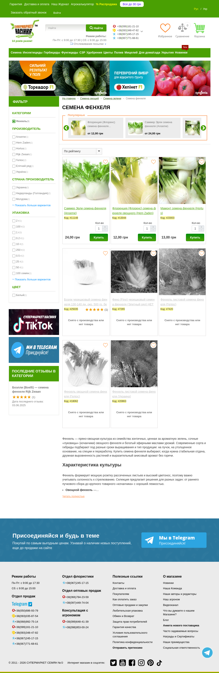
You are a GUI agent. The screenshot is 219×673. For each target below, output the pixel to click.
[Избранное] (165, 30)
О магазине (172, 576)
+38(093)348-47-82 (26, 632)
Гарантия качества (124, 627)
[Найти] (96, 27)
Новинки (168, 582)
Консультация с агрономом (75, 613)
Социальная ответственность (181, 647)
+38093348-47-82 (128, 30)
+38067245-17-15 (128, 34)
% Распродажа (106, 4)
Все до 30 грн (132, 4)
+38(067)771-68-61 (26, 643)
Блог (166, 620)
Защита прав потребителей (130, 621)
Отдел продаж (23, 596)
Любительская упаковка (128, 610)
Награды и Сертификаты (178, 636)
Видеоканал (170, 605)
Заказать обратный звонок (29, 12)
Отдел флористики (78, 576)
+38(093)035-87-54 (26, 616)
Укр (205, 8)
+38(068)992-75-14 (26, 621)
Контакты (118, 582)
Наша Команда (172, 588)
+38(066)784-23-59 (77, 597)
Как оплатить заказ (125, 599)
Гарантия (16, 4)
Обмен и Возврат (123, 616)
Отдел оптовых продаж (81, 590)
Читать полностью (73, 496)
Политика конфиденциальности (133, 642)
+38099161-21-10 (128, 26)
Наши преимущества (176, 642)
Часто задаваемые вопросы (180, 631)
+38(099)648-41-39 (77, 621)
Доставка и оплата (36, 4)
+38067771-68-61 (128, 38)
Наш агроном (171, 599)
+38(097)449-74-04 (77, 602)
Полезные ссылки (128, 576)
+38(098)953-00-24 (77, 627)
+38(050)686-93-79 (26, 610)
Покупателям (121, 594)
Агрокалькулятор (82, 4)
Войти (57, 12)
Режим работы (24, 576)
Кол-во (99, 223)
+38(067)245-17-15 (26, 638)
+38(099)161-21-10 (26, 627)
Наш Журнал (60, 4)
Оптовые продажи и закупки (130, 605)
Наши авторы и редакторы (179, 594)
